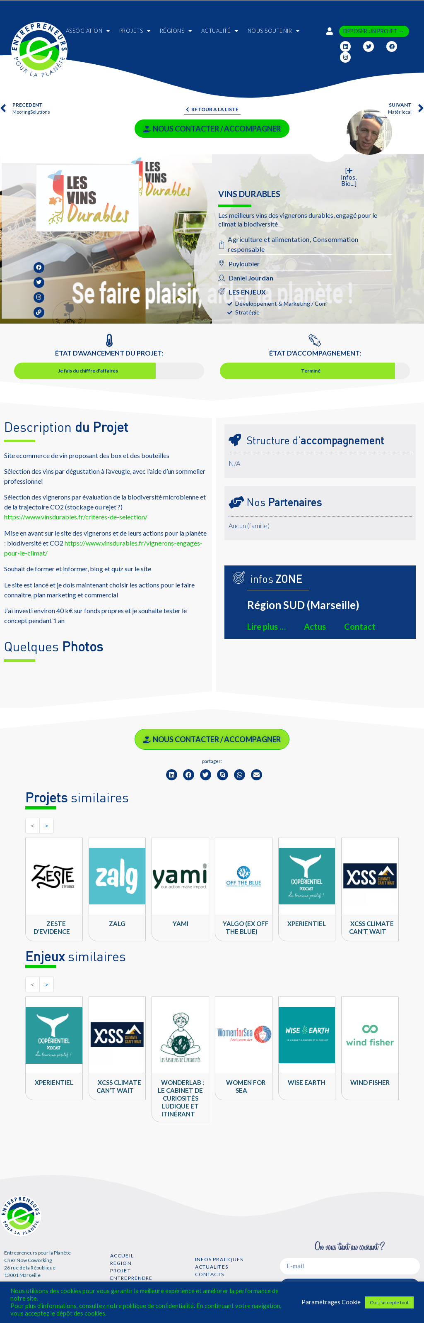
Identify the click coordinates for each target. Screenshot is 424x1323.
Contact (360, 626)
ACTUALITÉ (219, 31)
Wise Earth (306, 1082)
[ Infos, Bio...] (349, 177)
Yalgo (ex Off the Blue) (246, 927)
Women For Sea (245, 1086)
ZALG (117, 923)
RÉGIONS (176, 31)
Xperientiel (306, 923)
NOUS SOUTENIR (274, 31)
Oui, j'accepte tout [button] (389, 1302)
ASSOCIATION (88, 31)
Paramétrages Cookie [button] (331, 1302)
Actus (315, 626)
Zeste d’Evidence (52, 927)
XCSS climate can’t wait (371, 927)
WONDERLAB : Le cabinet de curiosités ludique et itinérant (181, 1098)
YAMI (180, 923)
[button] (171, 774)
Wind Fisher (370, 1082)
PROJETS (135, 31)
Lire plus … (266, 626)
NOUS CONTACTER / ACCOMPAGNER (212, 128)
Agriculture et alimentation (269, 239)
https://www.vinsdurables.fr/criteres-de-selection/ (75, 517)
